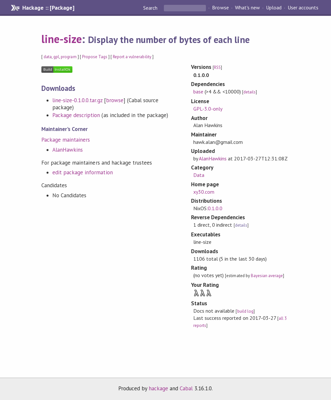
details (249, 92)
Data (198, 175)
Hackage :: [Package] (48, 8)
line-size (61, 39)
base (198, 91)
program (68, 56)
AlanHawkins (67, 149)
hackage (158, 388)
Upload (274, 8)
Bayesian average (267, 275)
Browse (220, 8)
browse (114, 100)
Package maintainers (65, 139)
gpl (56, 56)
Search (151, 8)
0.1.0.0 (215, 208)
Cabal (186, 388)
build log (245, 311)
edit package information (82, 172)
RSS (217, 67)
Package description (76, 115)
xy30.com (203, 192)
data (48, 56)
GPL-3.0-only (207, 108)
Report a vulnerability (132, 56)
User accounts (303, 8)
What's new (247, 8)
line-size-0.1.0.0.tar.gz (77, 100)
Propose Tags (94, 56)
